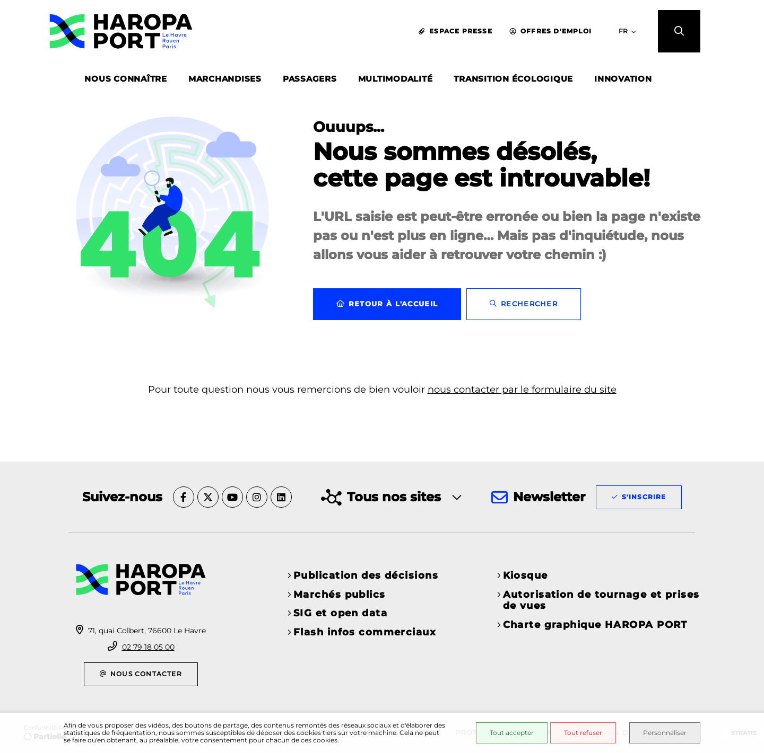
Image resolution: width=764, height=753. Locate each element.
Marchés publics (339, 594)
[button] (679, 31)
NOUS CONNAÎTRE (125, 79)
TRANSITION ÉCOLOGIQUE (513, 79)
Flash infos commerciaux (364, 632)
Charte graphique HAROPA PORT (595, 625)
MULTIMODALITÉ (395, 79)
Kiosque (525, 575)
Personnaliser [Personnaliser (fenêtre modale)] (665, 733)
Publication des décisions (365, 575)
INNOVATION (623, 79)
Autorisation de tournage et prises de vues (601, 600)
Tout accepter (512, 733)
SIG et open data (340, 613)
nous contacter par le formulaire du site (522, 389)
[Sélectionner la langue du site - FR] (627, 31)
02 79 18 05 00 (148, 647)
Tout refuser (583, 733)
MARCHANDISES (225, 79)
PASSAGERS (310, 79)
